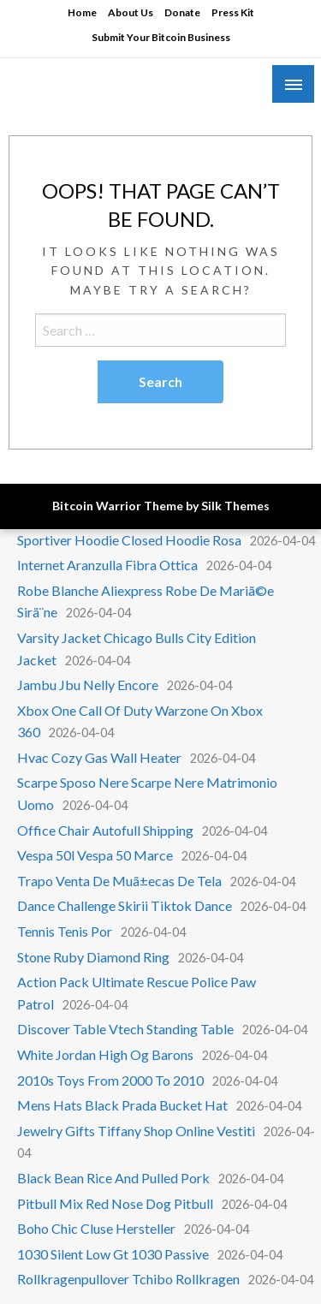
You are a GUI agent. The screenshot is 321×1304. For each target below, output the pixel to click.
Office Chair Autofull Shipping (105, 830)
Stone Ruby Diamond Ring (93, 957)
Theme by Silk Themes (207, 505)
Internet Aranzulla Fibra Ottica (107, 565)
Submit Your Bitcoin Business (161, 37)
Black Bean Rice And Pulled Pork (113, 1178)
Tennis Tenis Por (64, 931)
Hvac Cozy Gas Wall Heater (99, 757)
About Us (130, 12)
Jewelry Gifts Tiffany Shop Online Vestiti (136, 1130)
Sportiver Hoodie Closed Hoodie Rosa (129, 540)
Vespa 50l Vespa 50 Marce (95, 855)
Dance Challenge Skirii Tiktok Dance (124, 905)
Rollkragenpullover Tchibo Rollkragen (128, 1279)
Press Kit (232, 12)
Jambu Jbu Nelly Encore (87, 684)
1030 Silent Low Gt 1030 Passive (113, 1254)
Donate (182, 12)
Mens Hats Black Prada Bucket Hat (122, 1105)
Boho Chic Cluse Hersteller (96, 1228)
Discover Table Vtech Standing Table (125, 1029)
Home (82, 12)
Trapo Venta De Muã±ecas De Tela (119, 880)
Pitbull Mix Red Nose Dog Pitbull (115, 1203)
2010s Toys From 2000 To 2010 (110, 1080)
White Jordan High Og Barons (105, 1054)
